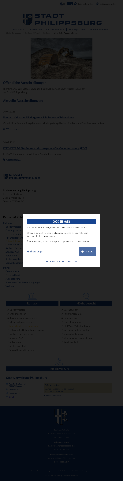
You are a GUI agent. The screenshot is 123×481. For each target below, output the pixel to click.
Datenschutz (71, 261)
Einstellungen (36, 251)
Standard (88, 251)
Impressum (54, 261)
